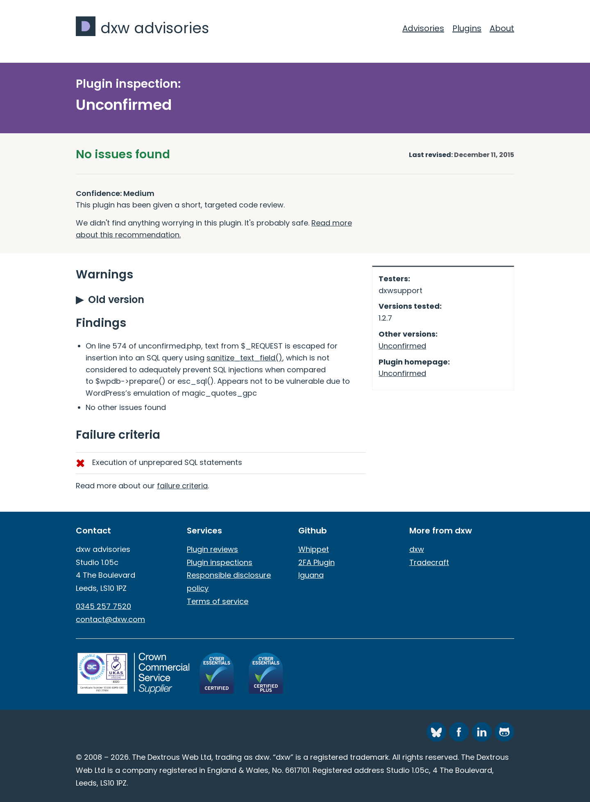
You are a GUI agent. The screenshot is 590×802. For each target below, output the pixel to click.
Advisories (423, 28)
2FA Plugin (316, 562)
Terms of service (217, 601)
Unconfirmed (402, 346)
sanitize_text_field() (244, 358)
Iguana (311, 575)
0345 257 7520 (103, 606)
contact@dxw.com (110, 619)
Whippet (313, 549)
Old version (116, 299)
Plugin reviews (212, 549)
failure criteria (182, 486)
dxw (416, 549)
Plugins (466, 28)
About (502, 28)
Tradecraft (429, 562)
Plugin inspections (219, 562)
